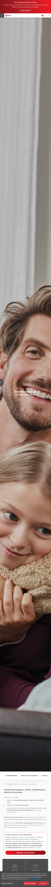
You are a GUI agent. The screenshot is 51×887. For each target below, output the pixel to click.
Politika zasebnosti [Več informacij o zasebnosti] (34, 881)
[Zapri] (48, 876)
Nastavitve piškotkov (7, 885)
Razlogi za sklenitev (29, 775)
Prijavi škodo (25, 10)
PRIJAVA (49, 15)
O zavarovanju (11, 775)
